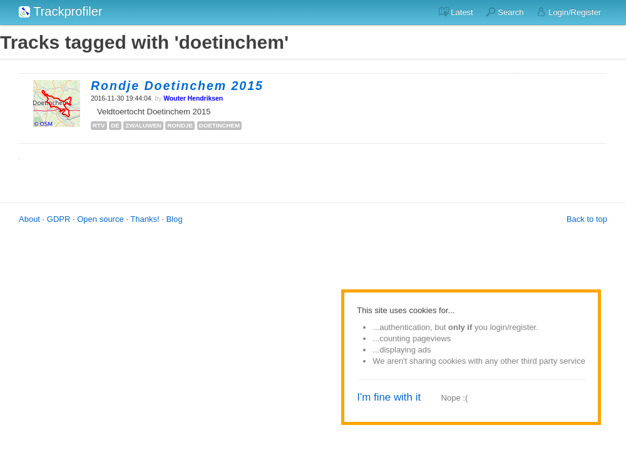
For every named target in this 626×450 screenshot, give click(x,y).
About (29, 219)
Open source (100, 219)
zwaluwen (143, 125)
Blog (174, 219)
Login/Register (568, 12)
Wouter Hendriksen (193, 98)
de (115, 125)
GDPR (59, 219)
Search (505, 12)
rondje (180, 125)
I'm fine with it (389, 397)
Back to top (587, 219)
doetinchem (219, 125)
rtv (99, 125)
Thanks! (144, 219)
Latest (456, 12)
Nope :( (454, 397)
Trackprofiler (61, 11)
